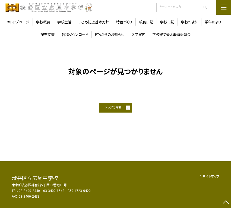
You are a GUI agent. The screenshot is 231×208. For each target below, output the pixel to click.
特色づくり (124, 21)
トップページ (19, 21)
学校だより (189, 21)
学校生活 (64, 21)
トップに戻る (113, 107)
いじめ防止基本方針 (93, 21)
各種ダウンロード (75, 34)
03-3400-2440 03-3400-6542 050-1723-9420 (55, 190)
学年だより (213, 21)
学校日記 (167, 21)
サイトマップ (210, 176)
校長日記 (146, 21)
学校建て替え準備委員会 (171, 34)
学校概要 (43, 21)
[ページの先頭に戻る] (226, 203)
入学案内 (138, 34)
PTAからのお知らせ (109, 34)
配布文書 (47, 34)
